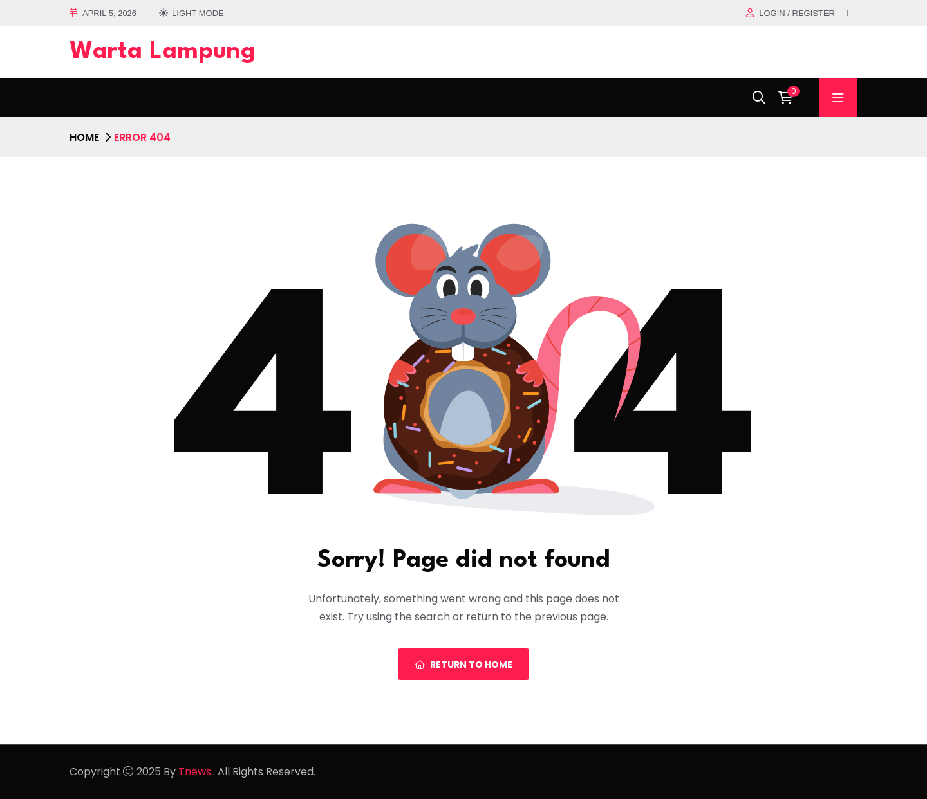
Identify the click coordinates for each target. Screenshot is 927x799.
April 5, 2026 (109, 13)
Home (84, 137)
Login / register (797, 13)
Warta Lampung (163, 52)
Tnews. (195, 771)
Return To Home (463, 664)
